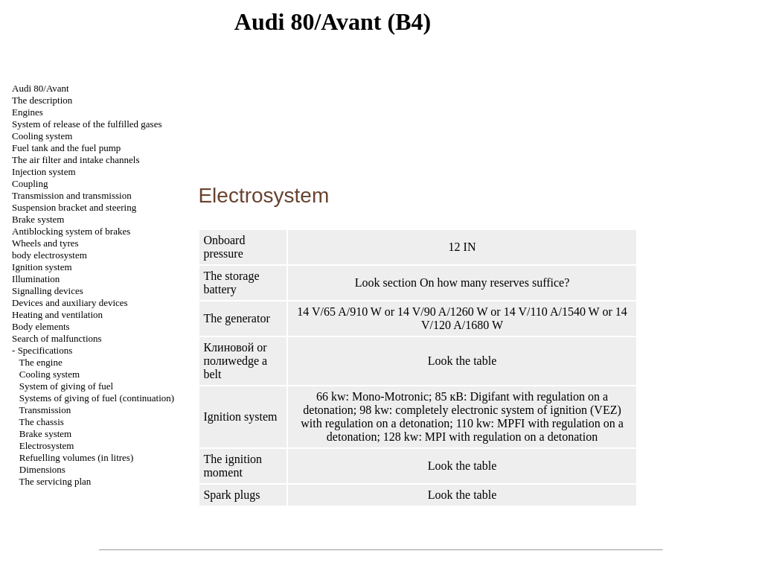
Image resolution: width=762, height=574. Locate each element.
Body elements (41, 326)
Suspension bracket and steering (74, 207)
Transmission (45, 409)
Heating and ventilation (57, 314)
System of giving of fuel (66, 386)
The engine (41, 362)
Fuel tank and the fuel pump (66, 147)
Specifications (45, 350)
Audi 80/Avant (40, 88)
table (484, 360)
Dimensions (42, 469)
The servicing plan (55, 481)
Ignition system (42, 266)
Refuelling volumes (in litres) (76, 457)
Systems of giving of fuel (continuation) (96, 398)
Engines (27, 112)
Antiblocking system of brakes (71, 231)
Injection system (44, 171)
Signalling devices (47, 290)
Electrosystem (46, 445)
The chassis (41, 421)
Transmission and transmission (72, 195)
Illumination (36, 278)
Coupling (30, 183)
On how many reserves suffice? (494, 282)
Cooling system (42, 135)
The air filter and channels (75, 159)
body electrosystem (49, 255)
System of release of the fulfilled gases (86, 124)
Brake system (38, 219)
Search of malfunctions (57, 338)
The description (42, 100)
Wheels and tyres (45, 243)
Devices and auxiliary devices (70, 302)
